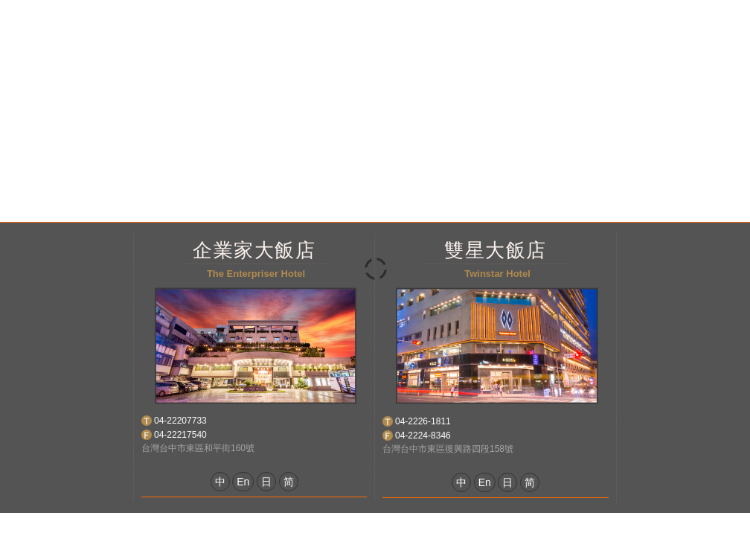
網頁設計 (428, 523)
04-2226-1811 (423, 421)
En (243, 482)
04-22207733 (180, 420)
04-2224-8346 (423, 435)
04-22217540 (180, 435)
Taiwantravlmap (491, 523)
